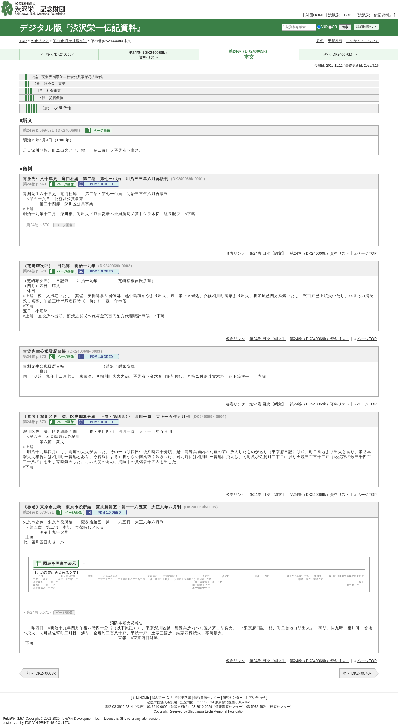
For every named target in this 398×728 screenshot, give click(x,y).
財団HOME (315, 15)
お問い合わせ (255, 698)
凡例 (320, 41)
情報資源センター (207, 698)
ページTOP (367, 253)
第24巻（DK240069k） (149, 55)
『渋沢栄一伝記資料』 (373, 15)
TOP (23, 41)
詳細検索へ (364, 27)
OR (332, 27)
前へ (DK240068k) (60, 54)
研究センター (233, 698)
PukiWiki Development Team (81, 719)
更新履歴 (335, 41)
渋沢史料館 (182, 698)
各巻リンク (40, 41)
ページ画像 (101, 130)
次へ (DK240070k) (337, 54)
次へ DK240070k (356, 673)
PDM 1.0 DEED (101, 184)
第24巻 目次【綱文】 (70, 41)
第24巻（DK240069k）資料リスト (319, 253)
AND (322, 27)
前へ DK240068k (41, 673)
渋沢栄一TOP (339, 15)
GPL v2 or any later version (139, 719)
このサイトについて (362, 41)
